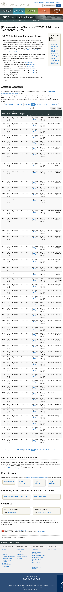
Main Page (54, 44)
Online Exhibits (5, 566)
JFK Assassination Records (25, 21)
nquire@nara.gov (12, 512)
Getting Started (36, 549)
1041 (18, 104)
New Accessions (52, 551)
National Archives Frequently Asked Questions (36, 552)
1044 (29, 104)
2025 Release (9, 481)
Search (58, 5)
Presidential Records (7, 558)
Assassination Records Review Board (55, 62)
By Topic (4, 549)
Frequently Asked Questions (15, 496)
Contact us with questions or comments (11, 539)
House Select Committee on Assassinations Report (55, 56)
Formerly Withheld (22, 114)
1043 (25, 104)
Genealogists (20, 549)
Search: (31, 108)
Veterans (19, 558)
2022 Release (37, 482)
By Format (4, 551)
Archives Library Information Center (6, 564)
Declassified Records (37, 557)
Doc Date (34, 115)
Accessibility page (40, 531)
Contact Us (58, 2)
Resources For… (22, 546)
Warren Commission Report (54, 50)
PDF (33, 119)
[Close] (61, 577)
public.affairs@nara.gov (44, 512)
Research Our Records (6, 10)
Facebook (24, 579)
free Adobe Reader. (20, 530)
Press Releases (40, 496)
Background (54, 46)
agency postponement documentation (37, 477)
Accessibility (18, 585)
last (57, 104)
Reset (59, 108)
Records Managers (22, 556)
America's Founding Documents (56, 11)
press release (28, 62)
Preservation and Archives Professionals (23, 553)
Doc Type (42, 115)
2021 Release (52, 482)
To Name (57, 115)
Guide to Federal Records (38, 555)
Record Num (9, 114)
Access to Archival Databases (6, 560)
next (53, 104)
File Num (50, 115)
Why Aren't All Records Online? (37, 563)
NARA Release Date (14, 113)
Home (3, 21)
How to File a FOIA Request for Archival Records (37, 567)
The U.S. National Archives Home (15, 4)
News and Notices (52, 549)
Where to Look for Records (36, 560)
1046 (36, 104)
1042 (21, 104)
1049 (47, 104)
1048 (43, 104)
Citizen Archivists (39, 2)
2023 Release (22, 482)
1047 (40, 104)
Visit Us (44, 11)
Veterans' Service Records (19, 10)
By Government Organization (6, 553)
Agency (28, 115)
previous (10, 104)
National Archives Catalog (8, 556)
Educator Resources (31, 10)
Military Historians (21, 551)
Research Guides (37, 546)
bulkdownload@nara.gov (13, 468)
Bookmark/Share (49, 2)
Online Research (7, 546)
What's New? (52, 546)
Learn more (48, 589)
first (6, 104)
